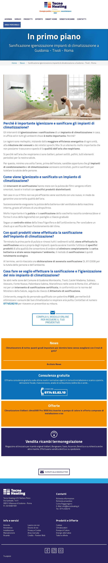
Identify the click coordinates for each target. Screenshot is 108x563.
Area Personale (12, 24)
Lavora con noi (34, 525)
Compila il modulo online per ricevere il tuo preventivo (52, 319)
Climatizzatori (61, 527)
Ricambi (6, 535)
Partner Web (40, 535)
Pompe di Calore (62, 530)
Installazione (8, 530)
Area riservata (33, 532)
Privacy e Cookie (34, 530)
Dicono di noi (33, 527)
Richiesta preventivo (64, 501)
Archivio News (54, 364)
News (22, 62)
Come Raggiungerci (64, 503)
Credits (30, 535)
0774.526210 (65, 508)
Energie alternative (63, 532)
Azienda (8, 19)
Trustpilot (7, 556)
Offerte (39, 19)
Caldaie (59, 525)
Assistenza (7, 527)
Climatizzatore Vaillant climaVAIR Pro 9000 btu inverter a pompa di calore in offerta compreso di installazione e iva (54, 412)
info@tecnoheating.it (70, 506)
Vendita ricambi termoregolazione (54, 441)
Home (14, 62)
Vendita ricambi (67, 19)
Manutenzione (9, 532)
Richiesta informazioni (65, 498)
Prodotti (28, 19)
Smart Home (51, 19)
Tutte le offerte (62, 535)
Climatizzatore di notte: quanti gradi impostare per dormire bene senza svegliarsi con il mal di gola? (54, 349)
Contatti (81, 19)
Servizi (17, 19)
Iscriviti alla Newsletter (56, 471)
